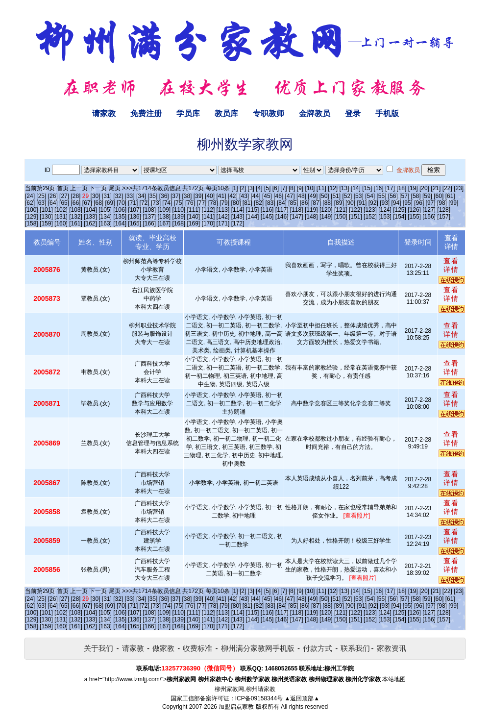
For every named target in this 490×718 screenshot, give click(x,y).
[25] (41, 196)
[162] (90, 223)
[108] (149, 209)
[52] (347, 196)
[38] (187, 196)
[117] (282, 209)
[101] (46, 209)
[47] (290, 196)
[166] (149, 223)
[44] (256, 196)
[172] (238, 223)
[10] (310, 188)
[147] (296, 216)
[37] (175, 196)
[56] (393, 196)
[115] (252, 209)
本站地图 (394, 679)
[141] (208, 216)
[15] (367, 188)
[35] (152, 196)
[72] (144, 202)
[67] (87, 202)
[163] (105, 223)
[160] (61, 223)
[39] (198, 196)
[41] (221, 196)
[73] (156, 202)
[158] (31, 223)
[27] (64, 196)
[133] (90, 216)
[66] (75, 202)
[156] (429, 216)
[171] (223, 223)
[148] (311, 216)
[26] (53, 196)
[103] (75, 209)
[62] (30, 202)
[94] (396, 202)
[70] (121, 202)
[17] (390, 188)
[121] (340, 209)
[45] (267, 196)
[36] (164, 196)
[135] (119, 216)
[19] (413, 188)
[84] (282, 202)
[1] (234, 188)
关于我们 (98, 648)
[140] (193, 216)
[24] (30, 196)
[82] (259, 202)
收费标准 (197, 648)
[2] (243, 188)
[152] (370, 216)
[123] (370, 209)
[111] (193, 209)
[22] (447, 188)
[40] (210, 196)
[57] (404, 196)
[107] (134, 209)
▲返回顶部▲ (301, 698)
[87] (316, 202)
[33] (130, 196)
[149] (326, 216)
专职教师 (268, 113)
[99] (453, 202)
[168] (178, 223)
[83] (270, 202)
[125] (399, 209)
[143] (238, 216)
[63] (41, 202)
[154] (399, 216)
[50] (324, 196)
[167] (164, 223)
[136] (134, 216)
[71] (133, 202)
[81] (247, 202)
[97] (431, 202)
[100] (31, 209)
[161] (75, 223)
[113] (223, 209)
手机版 (387, 113)
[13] (344, 188)
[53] (359, 196)
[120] (326, 209)
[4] (259, 188)
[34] (141, 196)
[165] (134, 223)
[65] (64, 202)
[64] (53, 202)
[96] (419, 202)
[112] (208, 209)
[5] (267, 188)
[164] (119, 223)
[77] (201, 202)
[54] (370, 196)
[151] (355, 216)
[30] (95, 196)
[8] (292, 188)
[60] (438, 196)
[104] (90, 209)
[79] (224, 202)
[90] (350, 202)
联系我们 (355, 648)
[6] (275, 188)
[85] (293, 202)
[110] (178, 209)
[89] (339, 202)
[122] (355, 209)
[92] (373, 202)
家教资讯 (391, 648)
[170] (208, 223)
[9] (300, 188)
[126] (414, 209)
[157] (443, 216)
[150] (340, 216)
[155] (414, 216)
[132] (75, 216)
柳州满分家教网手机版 (257, 648)
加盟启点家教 (236, 706)
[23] (459, 188)
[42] (233, 196)
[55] (381, 196)
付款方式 (317, 648)
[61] (450, 196)
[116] (267, 209)
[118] (296, 209)
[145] (267, 216)
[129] (31, 216)
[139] (178, 216)
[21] (436, 188)
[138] (164, 216)
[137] (149, 216)
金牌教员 (314, 113)
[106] (119, 209)
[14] (356, 188)
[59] (427, 196)
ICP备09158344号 (259, 698)
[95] (408, 202)
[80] (236, 202)
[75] (179, 202)
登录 (353, 113)
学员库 (188, 113)
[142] (223, 216)
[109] (164, 209)
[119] (311, 209)
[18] (401, 188)
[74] (167, 202)
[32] (118, 196)
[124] (385, 209)
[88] (327, 202)
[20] (424, 188)
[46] (278, 196)
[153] (385, 216)
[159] (46, 223)
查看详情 (451, 265)
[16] (379, 188)
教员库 (226, 113)
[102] (61, 209)
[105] (105, 209)
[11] (321, 188)
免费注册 (146, 113)
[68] (98, 202)
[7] (283, 188)
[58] (416, 196)
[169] (193, 223)
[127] (429, 209)
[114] (238, 209)
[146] (282, 216)
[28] (75, 196)
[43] (244, 196)
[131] (61, 216)
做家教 (163, 648)
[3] (251, 188)
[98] (442, 202)
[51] (336, 196)
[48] (301, 196)
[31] (107, 196)
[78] (213, 202)
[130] (46, 216)
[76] (190, 202)
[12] (333, 188)
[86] (305, 202)
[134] (105, 216)
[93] (385, 202)
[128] (443, 209)
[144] (252, 216)
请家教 (104, 113)
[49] (313, 196)
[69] (110, 202)
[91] (362, 202)
